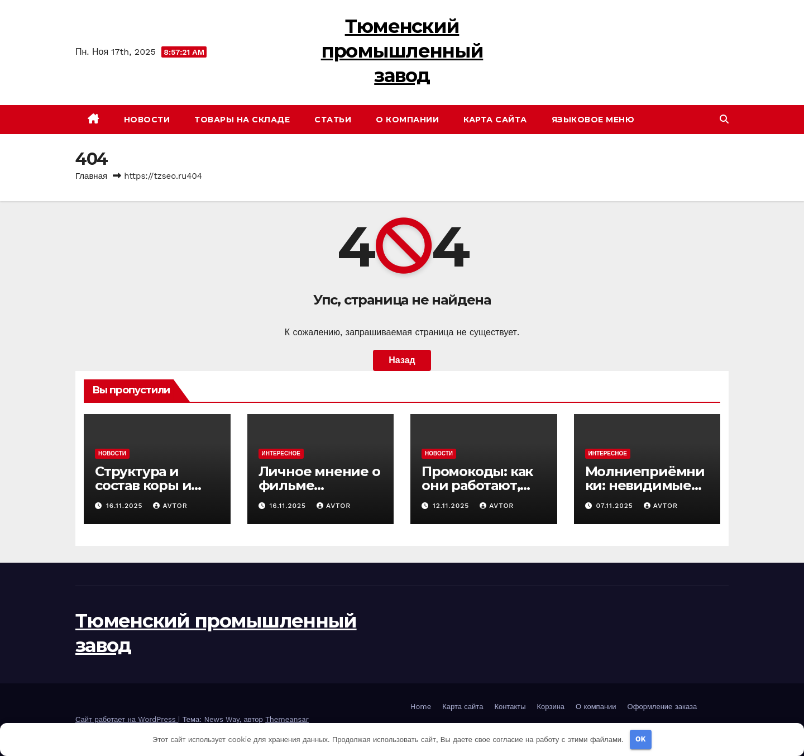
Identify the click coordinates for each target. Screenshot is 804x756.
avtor (170, 506)
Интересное (281, 453)
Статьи (332, 120)
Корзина (551, 706)
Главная (91, 176)
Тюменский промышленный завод (402, 51)
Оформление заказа (662, 706)
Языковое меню (593, 120)
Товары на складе (242, 120)
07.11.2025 (615, 506)
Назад (402, 360)
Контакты (509, 706)
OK (640, 739)
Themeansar (287, 719)
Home (420, 706)
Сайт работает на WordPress (126, 719)
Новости (147, 120)
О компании (407, 120)
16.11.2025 (126, 506)
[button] (724, 119)
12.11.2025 (452, 506)
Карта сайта (495, 120)
